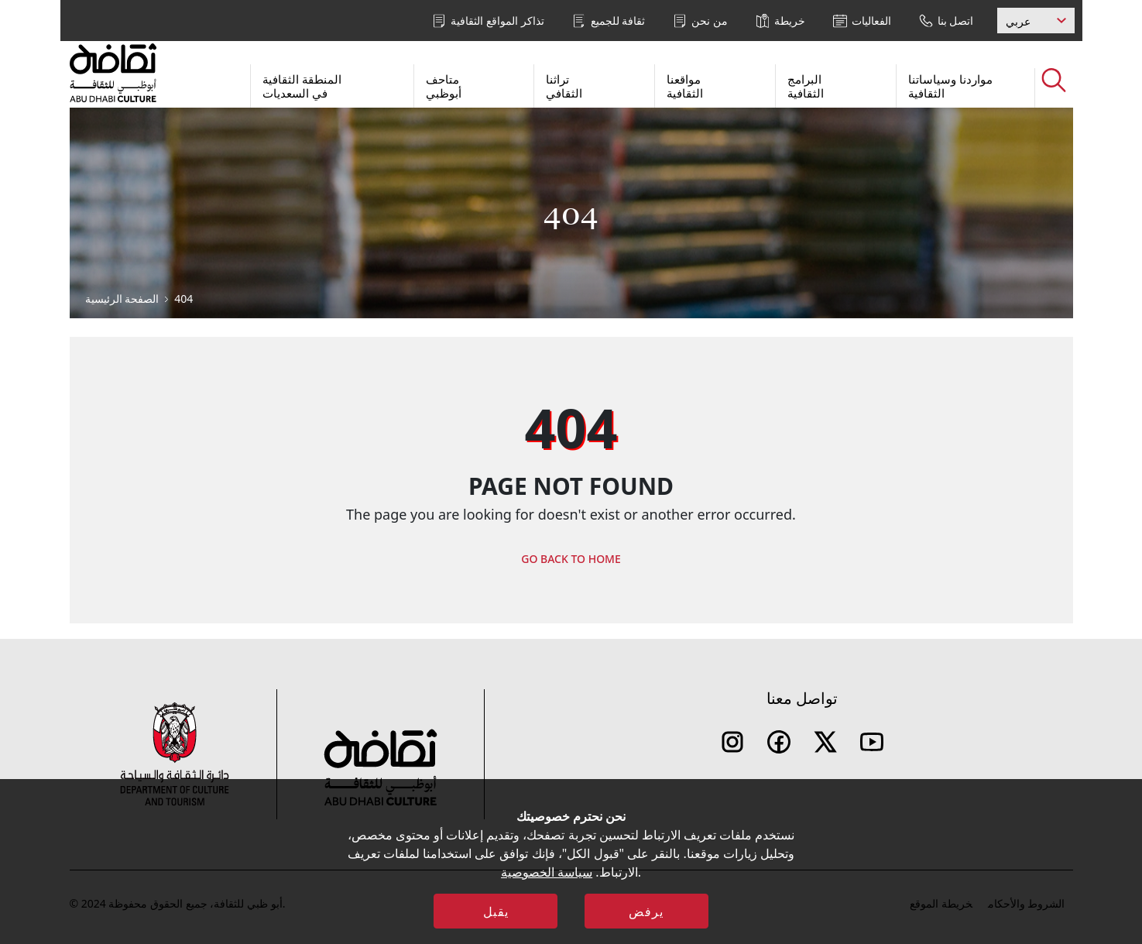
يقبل (496, 911)
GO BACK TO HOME (571, 558)
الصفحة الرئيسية (122, 298)
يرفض (646, 911)
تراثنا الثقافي (564, 86)
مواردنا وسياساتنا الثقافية (950, 86)
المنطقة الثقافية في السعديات (301, 86)
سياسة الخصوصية (546, 871)
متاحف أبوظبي (443, 86)
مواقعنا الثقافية (685, 86)
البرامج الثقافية (805, 86)
